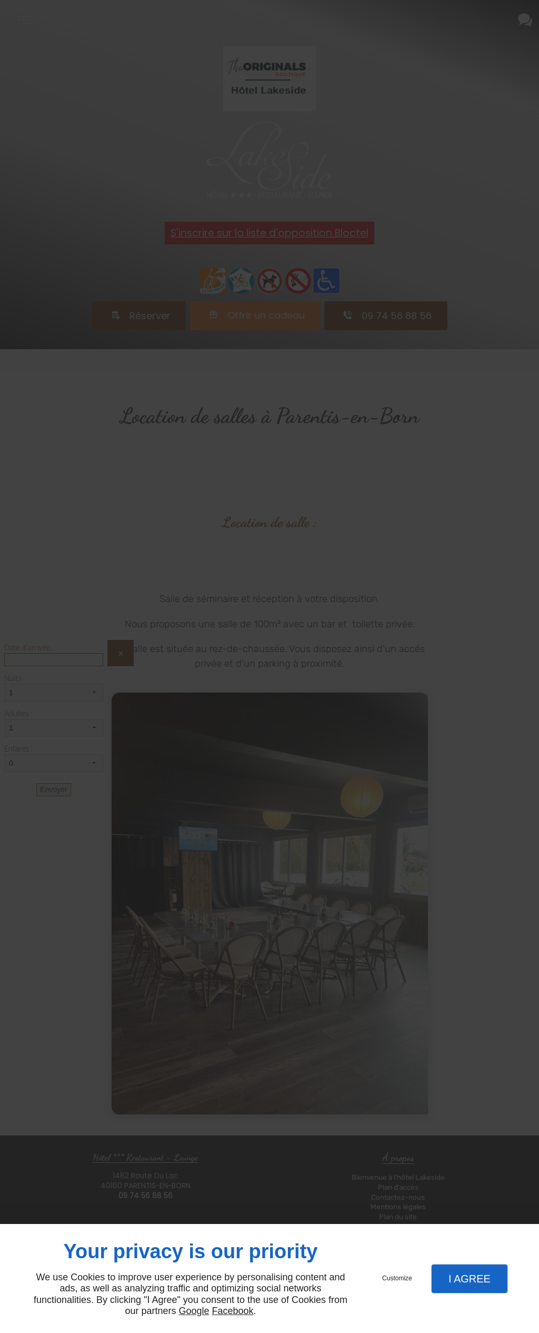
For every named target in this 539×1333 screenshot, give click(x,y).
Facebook (233, 1311)
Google (193, 1311)
